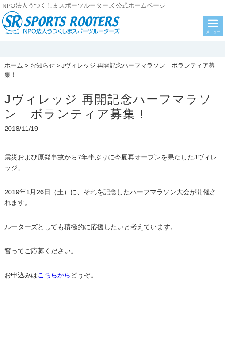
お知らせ (42, 65)
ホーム (13, 65)
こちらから (54, 275)
